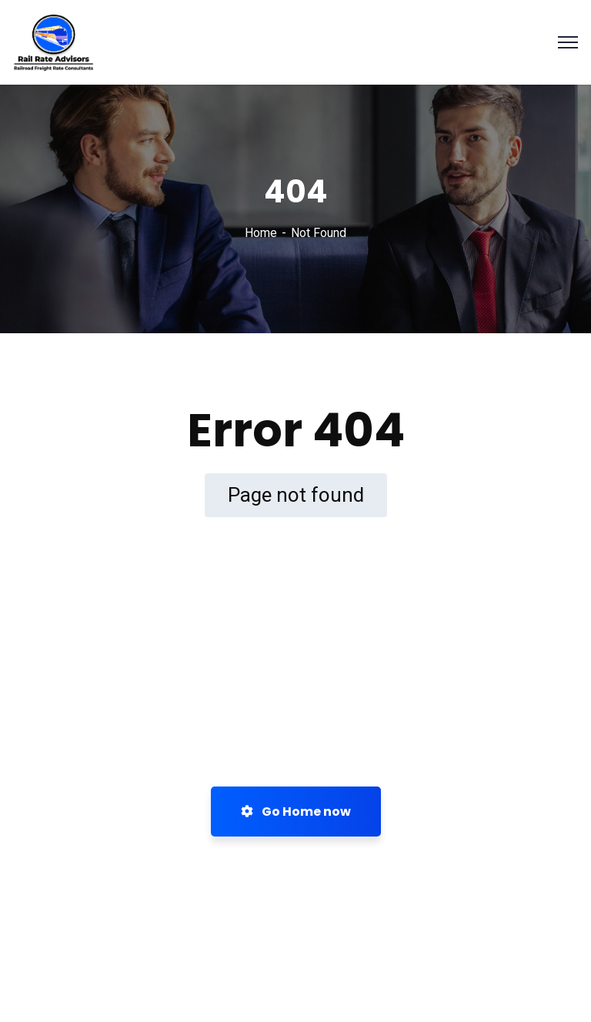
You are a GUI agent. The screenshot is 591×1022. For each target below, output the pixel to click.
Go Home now (296, 811)
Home (261, 232)
